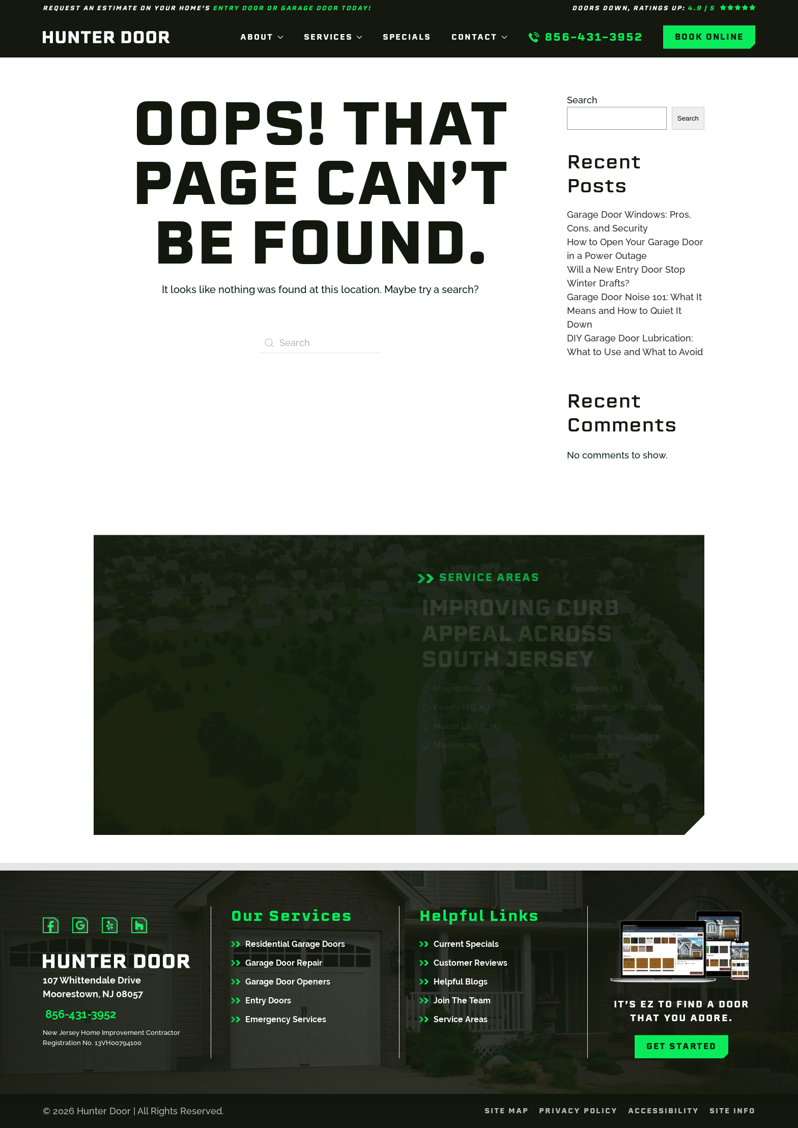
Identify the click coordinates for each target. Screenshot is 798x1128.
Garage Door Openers (287, 982)
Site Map (506, 1111)
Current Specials (466, 944)
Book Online (709, 37)
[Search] (320, 343)
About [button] (261, 37)
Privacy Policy (578, 1111)
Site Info (732, 1111)
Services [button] (333, 37)
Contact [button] (479, 37)
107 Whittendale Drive (92, 980)
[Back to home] (106, 37)
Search (582, 100)
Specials (407, 37)
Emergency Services (285, 1019)
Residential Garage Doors (295, 944)
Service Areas (461, 1019)
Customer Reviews (470, 963)
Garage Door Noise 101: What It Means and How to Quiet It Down (634, 311)
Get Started (681, 1046)
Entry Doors (268, 1000)
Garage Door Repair (283, 963)
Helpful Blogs (461, 982)
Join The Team (462, 1000)
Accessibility (663, 1111)
